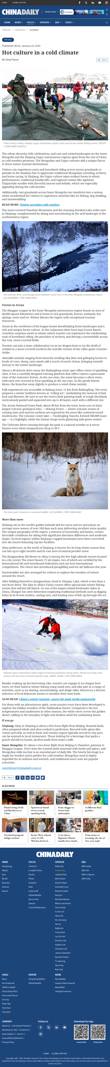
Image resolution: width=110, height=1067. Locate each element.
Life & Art (20, 30)
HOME (7, 22)
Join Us (20, 1034)
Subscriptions (8, 1034)
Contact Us (24, 1029)
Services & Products (21, 1025)
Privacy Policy (8, 1042)
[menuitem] (50, 12)
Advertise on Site (9, 1029)
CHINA (4, 2)
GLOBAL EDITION (19, 2)
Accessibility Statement (12, 1038)
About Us (6, 1025)
